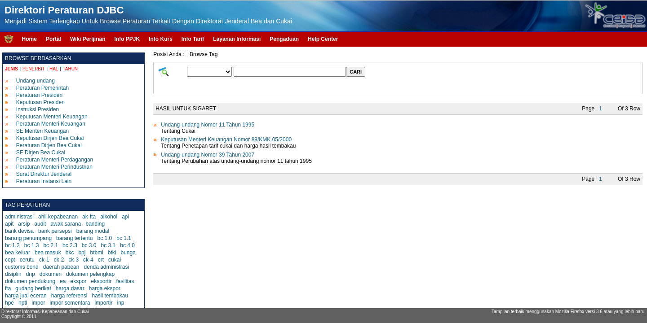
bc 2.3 (69, 245)
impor (38, 303)
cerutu (27, 260)
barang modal (92, 231)
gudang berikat (33, 288)
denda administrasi (106, 267)
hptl (22, 303)
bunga (127, 252)
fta (8, 288)
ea (63, 281)
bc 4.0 (127, 245)
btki (112, 252)
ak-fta (89, 217)
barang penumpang (28, 238)
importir (103, 303)
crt (101, 260)
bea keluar (17, 252)
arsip (24, 224)
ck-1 (44, 260)
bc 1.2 (12, 245)
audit (40, 224)
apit (9, 224)
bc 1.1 (123, 238)
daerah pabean (61, 267)
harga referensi (69, 295)
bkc (70, 252)
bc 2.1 (50, 245)
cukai (114, 260)
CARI (356, 71)
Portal (53, 39)
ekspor (78, 281)
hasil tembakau (110, 295)
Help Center (323, 39)
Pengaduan (284, 39)
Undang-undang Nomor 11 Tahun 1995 (207, 125)
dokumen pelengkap (90, 274)
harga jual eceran (26, 295)
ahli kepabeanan (58, 217)
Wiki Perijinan (88, 39)
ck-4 (88, 260)
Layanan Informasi (237, 39)
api (125, 217)
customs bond (22, 267)
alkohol (108, 217)
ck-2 (59, 260)
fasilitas (125, 281)
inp (120, 303)
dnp (30, 274)
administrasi (19, 217)
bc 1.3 (31, 245)
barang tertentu (74, 238)
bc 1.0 (104, 238)
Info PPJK (127, 39)
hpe (9, 303)
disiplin (13, 274)
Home (29, 39)
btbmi (96, 252)
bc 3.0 (89, 245)
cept (10, 260)
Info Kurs (161, 39)
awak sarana (65, 224)
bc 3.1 (108, 245)
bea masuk (48, 252)
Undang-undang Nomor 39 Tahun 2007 (207, 155)
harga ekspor (104, 288)
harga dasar (70, 288)
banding (95, 224)
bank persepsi (55, 231)
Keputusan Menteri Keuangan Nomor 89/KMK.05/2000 (226, 139)
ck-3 (73, 260)
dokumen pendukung (30, 281)
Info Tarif (193, 39)
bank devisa (19, 231)
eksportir (101, 281)
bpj (81, 252)
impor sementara (69, 303)
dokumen (51, 274)
